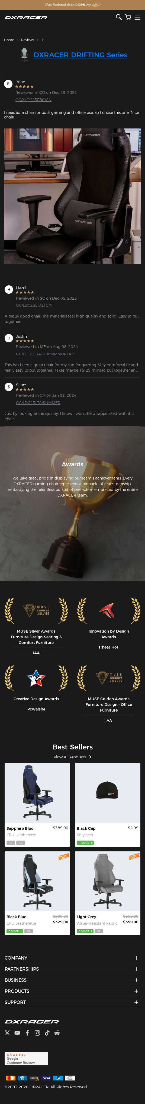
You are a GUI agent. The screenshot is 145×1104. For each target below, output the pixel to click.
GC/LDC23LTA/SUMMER (38, 402)
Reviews (27, 40)
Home (9, 40)
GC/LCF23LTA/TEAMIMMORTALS (46, 354)
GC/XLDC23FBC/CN (33, 99)
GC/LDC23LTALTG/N (34, 305)
